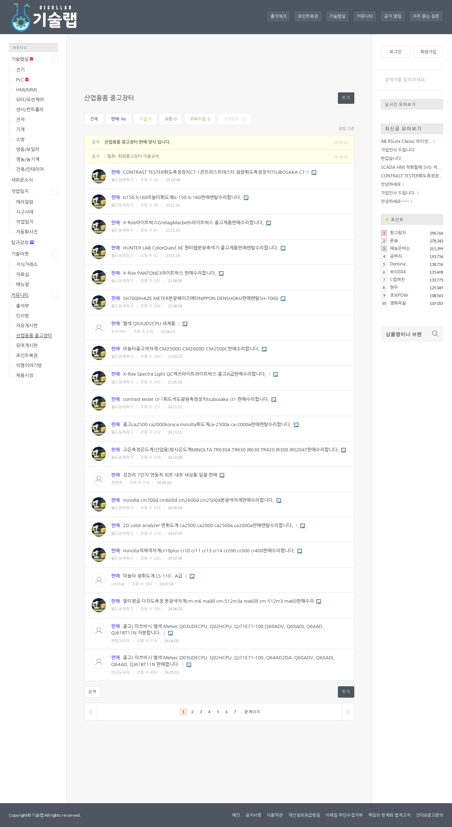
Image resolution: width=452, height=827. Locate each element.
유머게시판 (27, 345)
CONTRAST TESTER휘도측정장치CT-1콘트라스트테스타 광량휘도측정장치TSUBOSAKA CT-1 (216, 172)
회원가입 (428, 52)
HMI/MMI (26, 89)
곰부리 (396, 256)
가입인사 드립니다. (398, 150)
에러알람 (24, 202)
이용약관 (275, 815)
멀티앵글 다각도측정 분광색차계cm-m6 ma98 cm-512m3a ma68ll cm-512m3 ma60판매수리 (218, 601)
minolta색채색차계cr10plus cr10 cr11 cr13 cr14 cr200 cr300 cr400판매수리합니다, (209, 550)
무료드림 (200, 119)
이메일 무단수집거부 (344, 815)
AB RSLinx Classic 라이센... (406, 141)
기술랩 (38, 815)
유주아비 (118, 332)
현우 (394, 287)
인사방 (22, 315)
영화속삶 (398, 303)
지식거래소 (27, 264)
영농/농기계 (27, 159)
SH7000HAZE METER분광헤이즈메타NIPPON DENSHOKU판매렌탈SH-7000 (200, 298)
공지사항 (254, 815)
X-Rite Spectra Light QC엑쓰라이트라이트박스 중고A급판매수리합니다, (194, 374)
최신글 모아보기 (403, 128)
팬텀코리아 (120, 641)
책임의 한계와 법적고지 (389, 815)
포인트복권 (308, 16)
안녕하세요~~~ (395, 201)
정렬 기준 (346, 129)
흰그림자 (398, 233)
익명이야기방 (29, 365)
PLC (22, 79)
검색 (92, 692)
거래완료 (234, 119)
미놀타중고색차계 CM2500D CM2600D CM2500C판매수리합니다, (191, 349)
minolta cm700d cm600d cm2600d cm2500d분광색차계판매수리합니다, (198, 500)
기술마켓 (20, 254)
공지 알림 (392, 16)
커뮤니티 (365, 16)
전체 (94, 119)
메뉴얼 (22, 284)
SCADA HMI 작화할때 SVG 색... (411, 167)
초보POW (399, 295)
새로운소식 (22, 180)
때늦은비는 (400, 248)
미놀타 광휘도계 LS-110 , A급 (152, 576)
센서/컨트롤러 (30, 109)
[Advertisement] (37, 496)
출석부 (22, 306)
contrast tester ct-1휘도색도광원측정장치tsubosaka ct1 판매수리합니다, (196, 399)
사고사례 (24, 212)
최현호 (116, 483)
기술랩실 (337, 16)
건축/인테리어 (30, 169)
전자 (20, 119)
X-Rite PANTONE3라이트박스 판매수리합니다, (169, 273)
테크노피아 (120, 673)
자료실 (22, 274)
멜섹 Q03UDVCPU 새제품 (149, 323)
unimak (118, 584)
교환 (171, 119)
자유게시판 (27, 325)
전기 (20, 70)
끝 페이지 (252, 711)
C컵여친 (397, 280)
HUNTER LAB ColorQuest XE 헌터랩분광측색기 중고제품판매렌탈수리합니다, (200, 248)
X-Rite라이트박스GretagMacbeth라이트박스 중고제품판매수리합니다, (193, 222)
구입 (145, 119)
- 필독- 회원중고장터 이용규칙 (131, 156)
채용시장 (24, 375)
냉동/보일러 (27, 149)
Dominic (398, 264)
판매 (118, 119)
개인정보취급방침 (304, 815)
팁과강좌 (22, 242)
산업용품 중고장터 (34, 335)
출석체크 (278, 16)
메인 (236, 815)
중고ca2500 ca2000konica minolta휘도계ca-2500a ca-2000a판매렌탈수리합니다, (207, 424)
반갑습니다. (391, 158)
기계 (20, 129)
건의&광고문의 (429, 815)
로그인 (395, 52)
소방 (20, 139)
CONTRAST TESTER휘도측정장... (412, 176)
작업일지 (20, 191)
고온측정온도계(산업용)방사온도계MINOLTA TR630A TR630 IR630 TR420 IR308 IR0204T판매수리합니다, (231, 449)
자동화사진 (27, 232)
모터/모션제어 (30, 99)
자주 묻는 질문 (426, 16)
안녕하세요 (391, 184)
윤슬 (394, 240)
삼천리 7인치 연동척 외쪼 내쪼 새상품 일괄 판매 (170, 475)
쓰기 (346, 98)
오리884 (397, 272)
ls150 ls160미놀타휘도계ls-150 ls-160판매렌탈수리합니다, (182, 197)
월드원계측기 (122, 180)
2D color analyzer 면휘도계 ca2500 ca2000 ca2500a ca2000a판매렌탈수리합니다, (208, 525)
